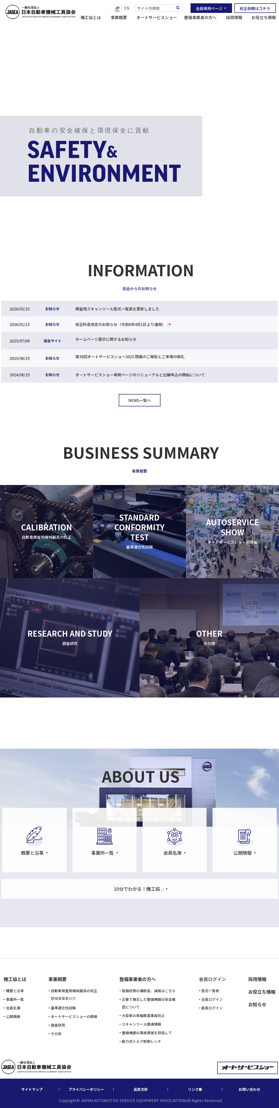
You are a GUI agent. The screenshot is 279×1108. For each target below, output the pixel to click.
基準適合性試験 (63, 1007)
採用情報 (234, 17)
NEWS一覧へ (139, 400)
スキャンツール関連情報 (141, 1024)
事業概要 (119, 17)
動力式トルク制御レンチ (141, 1041)
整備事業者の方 (63, 998)
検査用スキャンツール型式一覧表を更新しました (117, 309)
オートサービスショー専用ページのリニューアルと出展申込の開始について (140, 375)
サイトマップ (32, 1089)
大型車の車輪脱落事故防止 (143, 1015)
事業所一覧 (15, 999)
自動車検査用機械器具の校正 (74, 990)
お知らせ (257, 1004)
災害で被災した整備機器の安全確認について (149, 1003)
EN (126, 8)
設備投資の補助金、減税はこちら (149, 990)
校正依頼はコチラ (255, 8)
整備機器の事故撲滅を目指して (147, 1032)
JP (117, 8)
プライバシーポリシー (86, 1089)
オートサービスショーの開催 (74, 1016)
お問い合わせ (249, 1089)
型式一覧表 (210, 990)
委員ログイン (212, 1007)
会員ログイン (212, 999)
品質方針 (141, 1089)
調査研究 (58, 1025)
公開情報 (13, 1016)
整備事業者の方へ (200, 17)
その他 (56, 1033)
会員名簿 (13, 1007)
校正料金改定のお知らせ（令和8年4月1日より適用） (120, 324)
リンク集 (195, 1089)
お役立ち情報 (264, 17)
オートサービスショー (156, 17)
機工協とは (91, 17)
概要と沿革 (15, 990)
